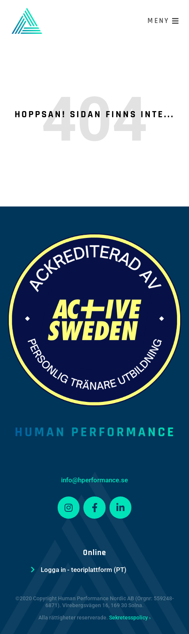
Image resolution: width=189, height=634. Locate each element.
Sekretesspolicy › (130, 617)
